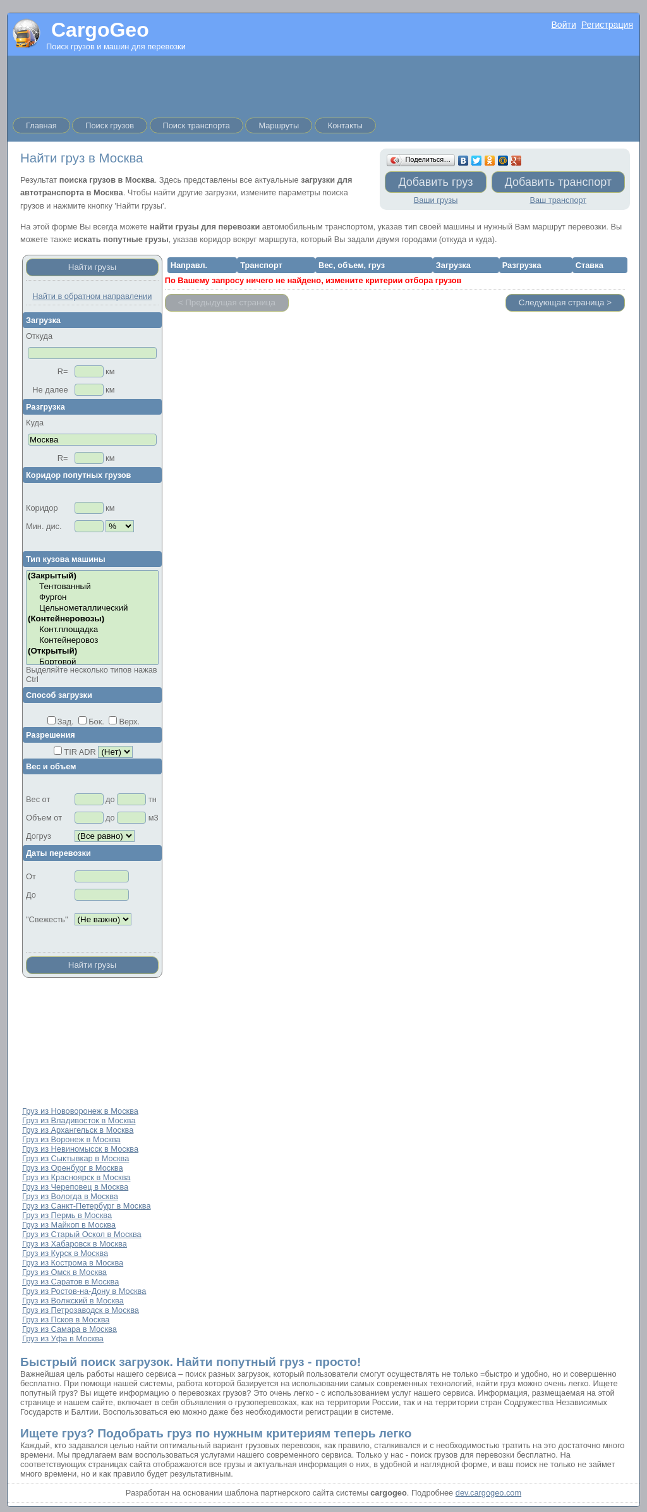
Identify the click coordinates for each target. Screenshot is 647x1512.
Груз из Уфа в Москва (63, 1338)
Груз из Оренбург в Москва (72, 1168)
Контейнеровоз (92, 640)
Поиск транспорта (196, 125)
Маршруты (278, 125)
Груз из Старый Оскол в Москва (82, 1234)
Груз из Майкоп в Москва (69, 1224)
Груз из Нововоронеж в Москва (80, 1111)
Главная (41, 125)
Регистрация (607, 25)
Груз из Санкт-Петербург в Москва (86, 1205)
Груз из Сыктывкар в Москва (75, 1158)
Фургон (92, 597)
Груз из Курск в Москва (65, 1253)
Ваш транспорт (557, 200)
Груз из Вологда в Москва (70, 1196)
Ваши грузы (436, 200)
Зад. (65, 721)
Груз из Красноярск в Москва (76, 1177)
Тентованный (92, 587)
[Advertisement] (323, 84)
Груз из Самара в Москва (69, 1329)
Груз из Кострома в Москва (72, 1262)
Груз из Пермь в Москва (67, 1215)
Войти (563, 25)
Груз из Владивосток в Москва (79, 1120)
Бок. (96, 721)
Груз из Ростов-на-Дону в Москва (84, 1291)
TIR (70, 752)
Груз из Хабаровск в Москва (74, 1243)
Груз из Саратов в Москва (70, 1281)
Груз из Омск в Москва (64, 1272)
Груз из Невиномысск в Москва (80, 1149)
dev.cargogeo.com (488, 1492)
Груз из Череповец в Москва (75, 1187)
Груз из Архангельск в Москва (77, 1130)
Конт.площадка (92, 630)
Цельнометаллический (92, 608)
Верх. (129, 721)
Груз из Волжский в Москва (73, 1300)
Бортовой (92, 662)
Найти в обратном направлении (92, 296)
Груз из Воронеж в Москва (71, 1139)
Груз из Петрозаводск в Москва (80, 1310)
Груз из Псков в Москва (65, 1319)
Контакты (345, 125)
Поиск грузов (109, 125)
